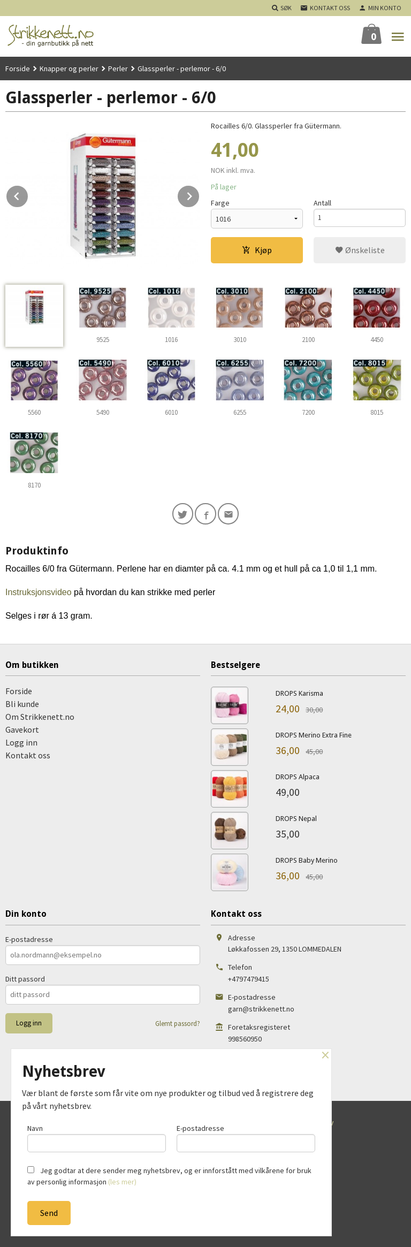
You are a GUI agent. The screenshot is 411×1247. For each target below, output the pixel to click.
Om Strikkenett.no (39, 719)
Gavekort (22, 732)
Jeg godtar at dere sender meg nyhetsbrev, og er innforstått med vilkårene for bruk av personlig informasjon (169, 1176)
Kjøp (257, 250)
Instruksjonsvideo (39, 594)
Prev (28, 194)
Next (199, 194)
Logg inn (21, 745)
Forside (17, 68)
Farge (220, 203)
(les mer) (122, 1182)
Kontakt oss (27, 757)
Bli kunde (22, 706)
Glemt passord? (177, 1025)
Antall (322, 203)
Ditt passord (25, 981)
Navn (96, 1136)
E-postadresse (29, 941)
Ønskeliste (360, 250)
